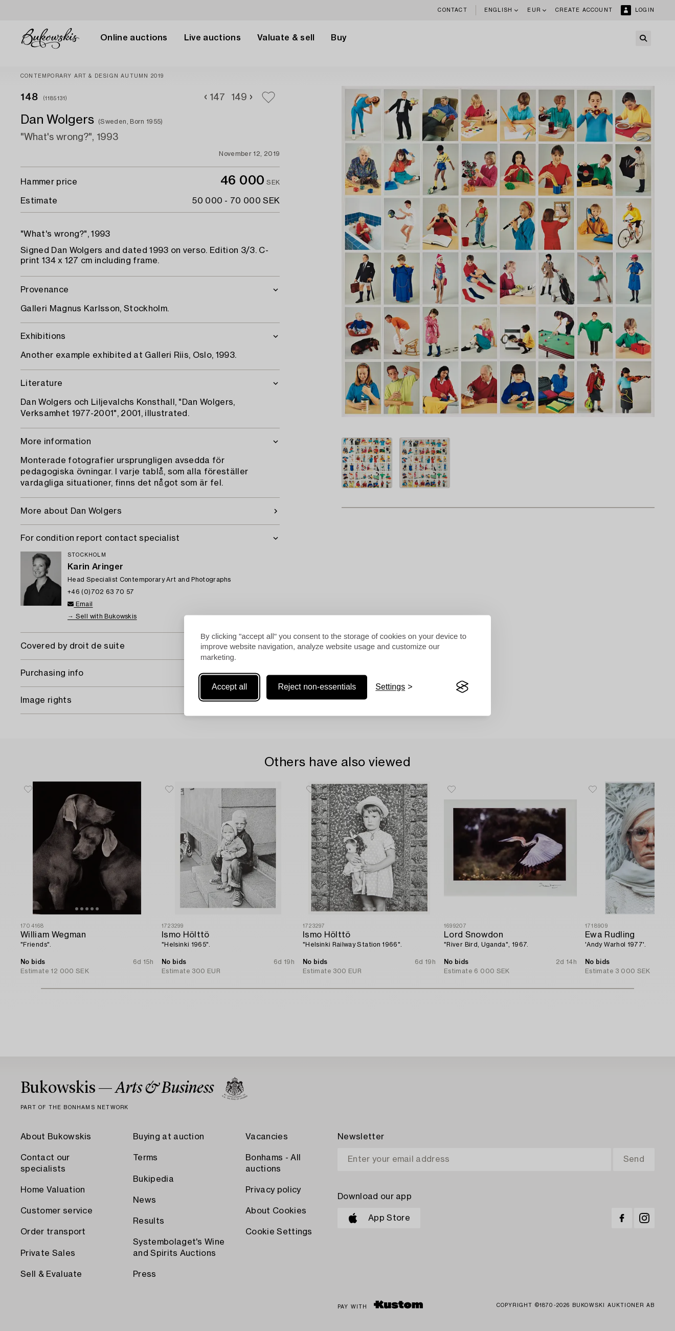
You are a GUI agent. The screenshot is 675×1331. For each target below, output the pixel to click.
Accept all (229, 686)
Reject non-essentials (317, 686)
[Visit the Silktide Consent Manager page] (462, 687)
